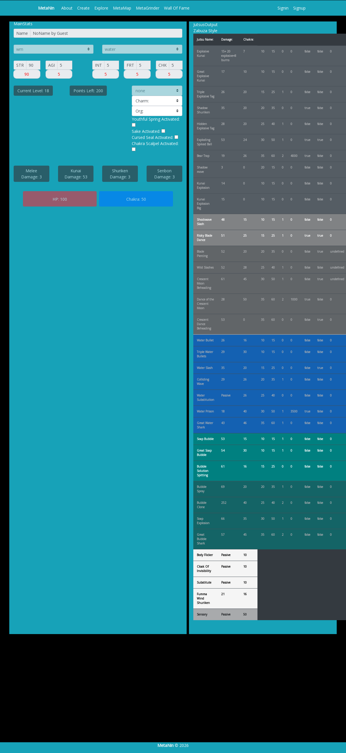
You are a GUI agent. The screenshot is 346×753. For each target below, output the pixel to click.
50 (143, 199)
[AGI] (64, 65)
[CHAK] (176, 65)
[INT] (111, 65)
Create (83, 8)
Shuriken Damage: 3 (120, 174)
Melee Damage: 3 (31, 174)
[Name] (106, 33)
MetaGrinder (147, 8)
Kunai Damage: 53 (75, 174)
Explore (101, 8)
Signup (299, 8)
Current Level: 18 (33, 90)
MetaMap (122, 8)
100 (63, 199)
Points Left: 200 (88, 90)
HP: (56, 199)
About (67, 8)
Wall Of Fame (177, 8)
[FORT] (143, 65)
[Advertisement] (171, 694)
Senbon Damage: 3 (164, 174)
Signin (283, 8)
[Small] (33, 65)
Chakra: (133, 199)
